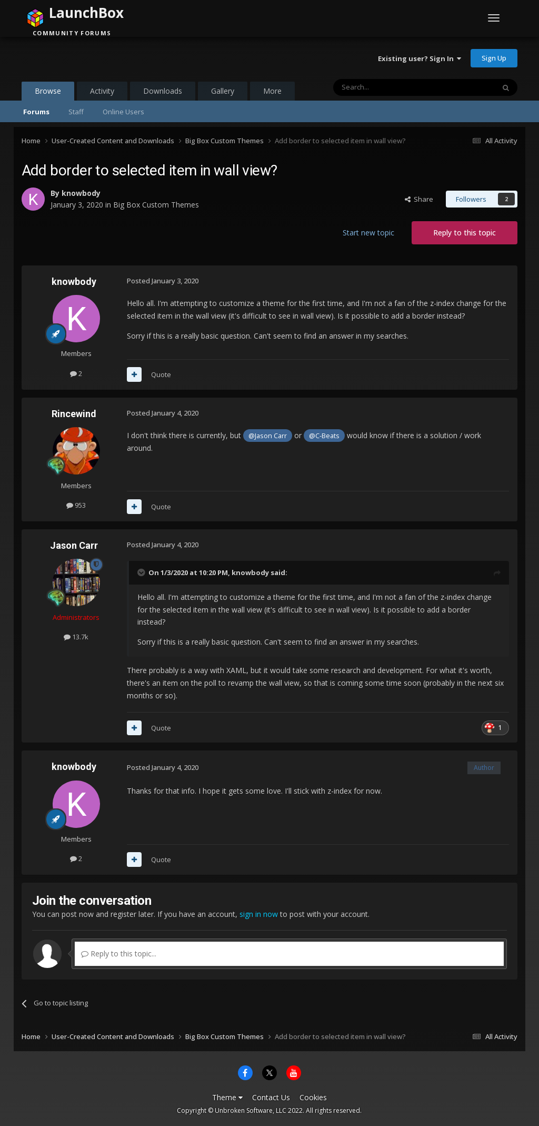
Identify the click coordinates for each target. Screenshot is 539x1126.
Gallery (222, 91)
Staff (76, 111)
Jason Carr (74, 545)
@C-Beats (324, 435)
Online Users (123, 111)
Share (419, 199)
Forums (36, 111)
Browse (48, 93)
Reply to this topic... (118, 954)
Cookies (313, 1097)
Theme (227, 1097)
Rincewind (74, 413)
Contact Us (271, 1097)
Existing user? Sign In (419, 58)
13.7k (76, 636)
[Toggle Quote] (142, 572)
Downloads (162, 91)
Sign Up (494, 58)
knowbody (81, 193)
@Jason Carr (267, 435)
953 (76, 505)
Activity (102, 91)
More (272, 91)
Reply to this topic (464, 233)
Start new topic (368, 233)
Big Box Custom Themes (156, 205)
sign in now (258, 914)
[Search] (388, 87)
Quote (161, 374)
